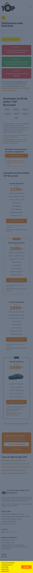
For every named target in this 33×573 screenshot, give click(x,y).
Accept (26, 567)
